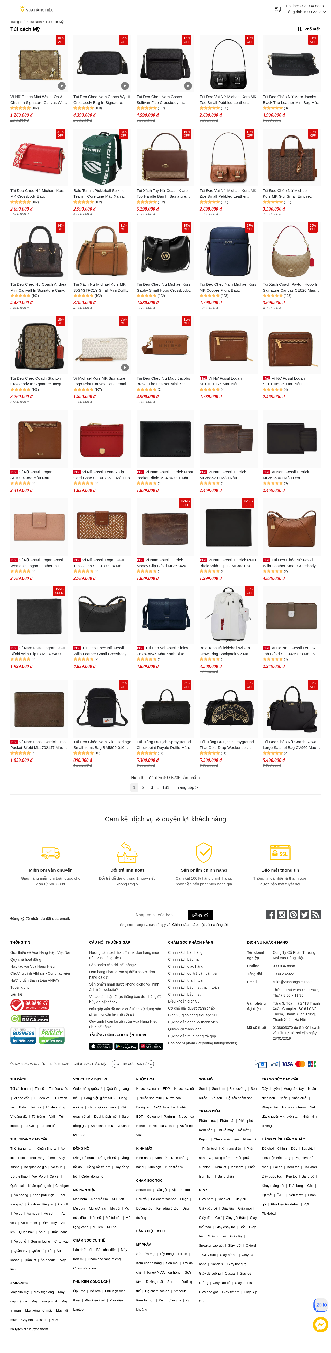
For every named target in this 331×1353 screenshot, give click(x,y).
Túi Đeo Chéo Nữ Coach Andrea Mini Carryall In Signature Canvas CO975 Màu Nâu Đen (39, 287)
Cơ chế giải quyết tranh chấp (191, 1008)
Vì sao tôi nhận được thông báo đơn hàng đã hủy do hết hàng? (125, 999)
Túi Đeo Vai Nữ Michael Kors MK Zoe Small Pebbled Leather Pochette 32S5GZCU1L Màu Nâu (228, 193)
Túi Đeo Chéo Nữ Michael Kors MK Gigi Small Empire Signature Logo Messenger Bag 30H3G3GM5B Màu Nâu (290, 193)
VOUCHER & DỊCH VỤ (90, 1079)
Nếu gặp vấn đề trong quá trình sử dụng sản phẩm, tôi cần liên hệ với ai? (125, 1011)
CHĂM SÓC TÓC (149, 1180)
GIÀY (203, 1190)
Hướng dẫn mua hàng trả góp (192, 1036)
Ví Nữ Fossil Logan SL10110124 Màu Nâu (221, 381)
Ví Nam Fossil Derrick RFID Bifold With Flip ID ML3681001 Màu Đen (228, 563)
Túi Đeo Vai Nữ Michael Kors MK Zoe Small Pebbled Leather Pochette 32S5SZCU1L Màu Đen (228, 100)
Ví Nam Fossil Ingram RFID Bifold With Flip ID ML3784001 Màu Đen (38, 651)
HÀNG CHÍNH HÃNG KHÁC (283, 1139)
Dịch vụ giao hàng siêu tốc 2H (192, 1015)
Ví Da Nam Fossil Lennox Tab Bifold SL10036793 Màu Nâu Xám (291, 651)
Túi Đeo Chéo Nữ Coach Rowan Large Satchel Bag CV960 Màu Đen (291, 745)
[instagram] (282, 914)
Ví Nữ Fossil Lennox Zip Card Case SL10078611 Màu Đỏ (101, 475)
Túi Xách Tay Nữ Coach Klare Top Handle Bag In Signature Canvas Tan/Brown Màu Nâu (162, 193)
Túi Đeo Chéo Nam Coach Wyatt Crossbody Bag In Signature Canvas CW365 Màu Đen (101, 100)
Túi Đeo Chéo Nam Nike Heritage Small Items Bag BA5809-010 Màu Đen (102, 745)
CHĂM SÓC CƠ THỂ (89, 1240)
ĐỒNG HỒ (81, 1148)
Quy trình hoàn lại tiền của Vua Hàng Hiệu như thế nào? (123, 1024)
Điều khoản (60, 1064)
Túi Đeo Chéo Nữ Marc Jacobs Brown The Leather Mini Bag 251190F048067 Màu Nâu (163, 381)
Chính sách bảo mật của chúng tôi (200, 925)
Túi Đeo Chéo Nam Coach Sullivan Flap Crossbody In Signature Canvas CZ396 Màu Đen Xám (163, 100)
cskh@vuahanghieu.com (293, 982)
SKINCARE (19, 1283)
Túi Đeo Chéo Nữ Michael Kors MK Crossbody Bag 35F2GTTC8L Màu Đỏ (37, 193)
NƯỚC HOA (145, 1079)
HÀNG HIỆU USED (150, 1231)
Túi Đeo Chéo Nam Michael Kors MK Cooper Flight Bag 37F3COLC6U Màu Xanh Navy (228, 287)
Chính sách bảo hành (185, 959)
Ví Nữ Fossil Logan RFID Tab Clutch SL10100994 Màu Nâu (99, 563)
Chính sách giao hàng (185, 966)
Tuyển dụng (20, 987)
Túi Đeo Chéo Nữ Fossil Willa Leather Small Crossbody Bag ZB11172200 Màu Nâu (289, 563)
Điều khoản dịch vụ (184, 1001)
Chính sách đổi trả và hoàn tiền (193, 973)
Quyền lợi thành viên (184, 1029)
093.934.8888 (312, 6)
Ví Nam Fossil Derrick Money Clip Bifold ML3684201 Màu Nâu (162, 563)
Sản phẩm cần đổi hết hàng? (112, 965)
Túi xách (35, 22)
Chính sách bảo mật (184, 994)
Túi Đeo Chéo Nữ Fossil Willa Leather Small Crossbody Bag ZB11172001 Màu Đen (99, 651)
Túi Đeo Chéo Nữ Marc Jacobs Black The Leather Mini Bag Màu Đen (291, 100)
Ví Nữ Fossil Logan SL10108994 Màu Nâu (284, 381)
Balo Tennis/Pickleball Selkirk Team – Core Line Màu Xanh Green (98, 193)
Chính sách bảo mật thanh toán (193, 987)
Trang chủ (18, 22)
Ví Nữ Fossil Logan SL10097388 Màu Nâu (31, 475)
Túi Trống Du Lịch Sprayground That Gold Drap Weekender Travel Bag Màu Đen (227, 745)
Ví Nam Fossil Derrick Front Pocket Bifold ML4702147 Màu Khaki (38, 745)
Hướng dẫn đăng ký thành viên (193, 1022)
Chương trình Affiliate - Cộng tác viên (40, 973)
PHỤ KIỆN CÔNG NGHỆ (91, 1282)
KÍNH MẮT (144, 1148)
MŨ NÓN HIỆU (84, 1190)
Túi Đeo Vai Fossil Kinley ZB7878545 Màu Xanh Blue (162, 651)
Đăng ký (200, 915)
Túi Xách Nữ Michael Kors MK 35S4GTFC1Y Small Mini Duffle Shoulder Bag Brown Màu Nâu (100, 287)
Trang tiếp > (187, 787)
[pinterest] (293, 914)
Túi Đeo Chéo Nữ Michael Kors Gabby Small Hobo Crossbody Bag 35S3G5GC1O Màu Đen (163, 287)
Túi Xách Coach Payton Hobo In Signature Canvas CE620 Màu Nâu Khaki (290, 287)
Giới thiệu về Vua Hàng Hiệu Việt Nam (41, 952)
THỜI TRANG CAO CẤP (28, 1139)
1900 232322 (314, 12)
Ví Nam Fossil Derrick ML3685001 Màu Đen (286, 475)
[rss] (316, 914)
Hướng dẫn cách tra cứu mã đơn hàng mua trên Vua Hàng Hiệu (124, 955)
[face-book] (270, 914)
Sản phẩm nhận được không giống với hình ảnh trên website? (124, 987)
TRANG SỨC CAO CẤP (280, 1079)
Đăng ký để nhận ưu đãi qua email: (40, 919)
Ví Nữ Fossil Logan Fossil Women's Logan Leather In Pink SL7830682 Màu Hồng (37, 563)
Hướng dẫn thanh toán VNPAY (34, 980)
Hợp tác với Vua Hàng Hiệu (32, 966)
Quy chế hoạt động (25, 959)
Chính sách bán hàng (185, 952)
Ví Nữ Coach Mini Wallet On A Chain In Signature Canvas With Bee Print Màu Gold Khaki (37, 100)
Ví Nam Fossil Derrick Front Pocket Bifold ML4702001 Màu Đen (165, 475)
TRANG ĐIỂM (209, 1111)
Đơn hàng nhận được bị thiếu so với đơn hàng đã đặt (122, 974)
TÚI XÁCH (18, 1079)
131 (165, 787)
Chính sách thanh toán (186, 980)
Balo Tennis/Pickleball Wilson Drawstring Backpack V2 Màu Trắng (225, 651)
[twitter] (304, 914)
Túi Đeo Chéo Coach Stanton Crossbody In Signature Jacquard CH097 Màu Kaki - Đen (39, 381)
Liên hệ (16, 994)
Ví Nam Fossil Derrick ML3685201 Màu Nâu (223, 475)
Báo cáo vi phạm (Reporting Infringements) (202, 1043)
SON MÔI (206, 1079)
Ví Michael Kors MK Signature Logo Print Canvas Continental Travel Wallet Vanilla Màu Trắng (100, 381)
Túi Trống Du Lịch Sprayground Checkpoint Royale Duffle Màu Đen (164, 745)
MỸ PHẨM (143, 1244)
